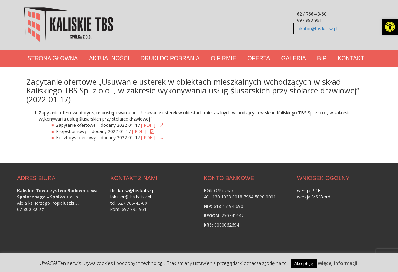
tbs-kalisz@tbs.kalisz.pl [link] (132, 190)
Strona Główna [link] (52, 58)
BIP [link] (321, 58)
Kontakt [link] (351, 58)
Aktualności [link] (109, 58)
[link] (390, 27)
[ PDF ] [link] (148, 125)
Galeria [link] (293, 58)
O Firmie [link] (223, 58)
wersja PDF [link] (308, 190)
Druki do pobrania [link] (170, 58)
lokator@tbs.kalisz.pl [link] (317, 28)
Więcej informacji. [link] (338, 263)
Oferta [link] (259, 58)
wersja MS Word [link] (313, 197)
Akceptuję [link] (303, 263)
